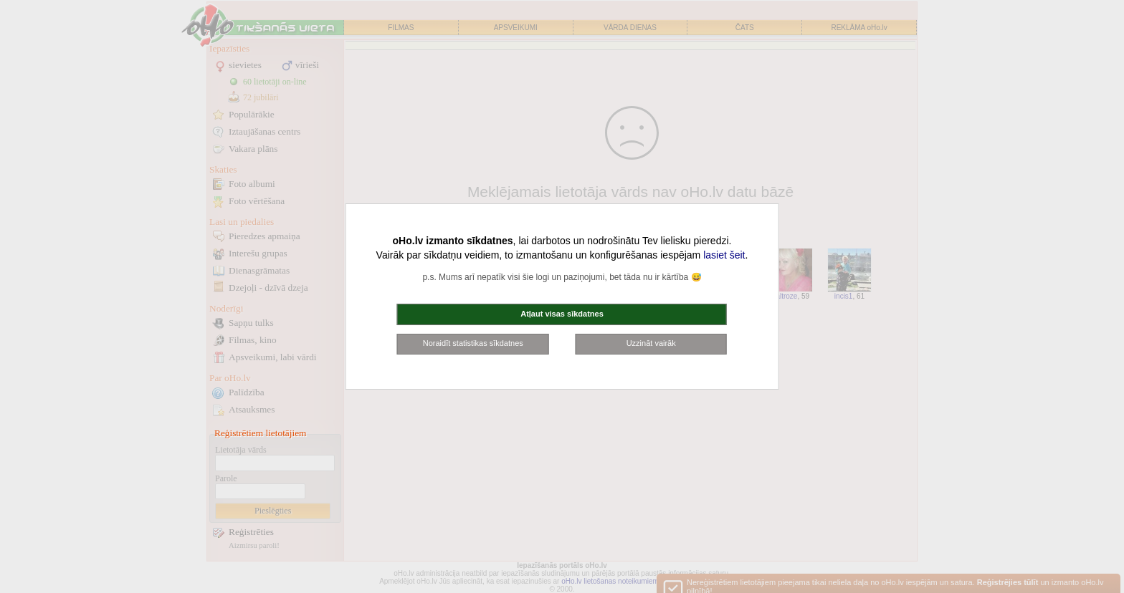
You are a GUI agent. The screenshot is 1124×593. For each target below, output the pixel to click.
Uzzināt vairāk (651, 343)
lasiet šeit (724, 255)
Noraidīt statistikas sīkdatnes (473, 343)
